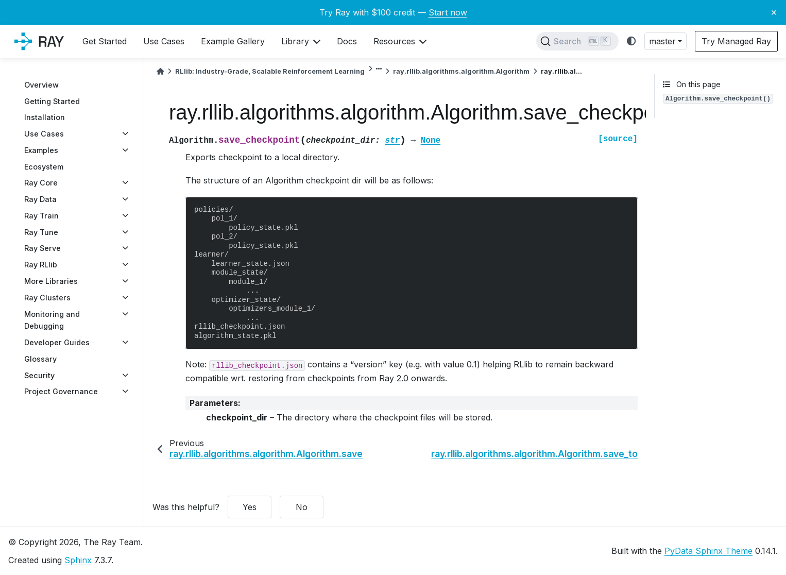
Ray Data (40, 199)
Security (39, 375)
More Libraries (51, 281)
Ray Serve (42, 248)
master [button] (662, 41)
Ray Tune (41, 232)
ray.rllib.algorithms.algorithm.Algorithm (461, 71)
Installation (44, 117)
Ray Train (41, 215)
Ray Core (41, 182)
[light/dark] (631, 41)
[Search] (577, 41)
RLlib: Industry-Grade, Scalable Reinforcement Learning (270, 71)
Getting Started (52, 101)
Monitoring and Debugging (52, 320)
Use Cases (44, 133)
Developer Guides (57, 342)
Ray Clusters (47, 297)
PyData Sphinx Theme (708, 551)
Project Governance (61, 391)
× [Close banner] (774, 12)
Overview (41, 84)
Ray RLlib (40, 264)
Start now (448, 12)
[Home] (160, 71)
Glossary (40, 358)
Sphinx (78, 560)
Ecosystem (43, 166)
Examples (41, 150)
